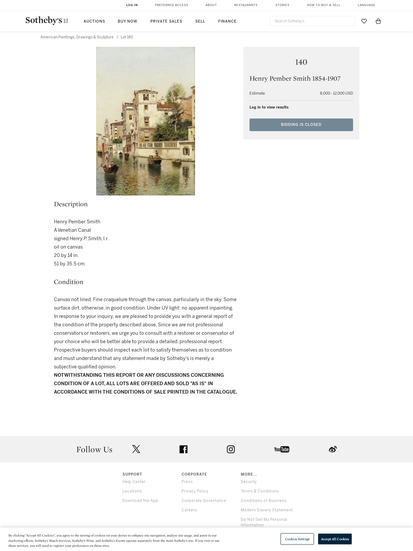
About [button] (211, 5)
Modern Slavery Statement (267, 510)
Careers (189, 510)
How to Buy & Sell (323, 5)
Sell (200, 21)
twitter (136, 449)
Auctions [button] (94, 21)
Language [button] (366, 5)
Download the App (140, 500)
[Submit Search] (349, 21)
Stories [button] (282, 5)
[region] (206, 539)
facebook (183, 449)
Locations (132, 491)
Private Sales (166, 21)
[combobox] (312, 21)
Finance (227, 21)
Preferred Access (171, 5)
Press (187, 482)
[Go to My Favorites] (364, 21)
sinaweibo (333, 449)
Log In (132, 5)
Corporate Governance (204, 500)
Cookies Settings (297, 539)
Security (249, 482)
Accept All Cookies (335, 539)
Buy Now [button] (127, 21)
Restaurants (246, 5)
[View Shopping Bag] (378, 21)
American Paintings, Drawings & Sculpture (77, 37)
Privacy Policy (195, 491)
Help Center (134, 482)
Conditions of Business (264, 500)
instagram (231, 449)
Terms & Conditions (260, 491)
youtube (281, 449)
